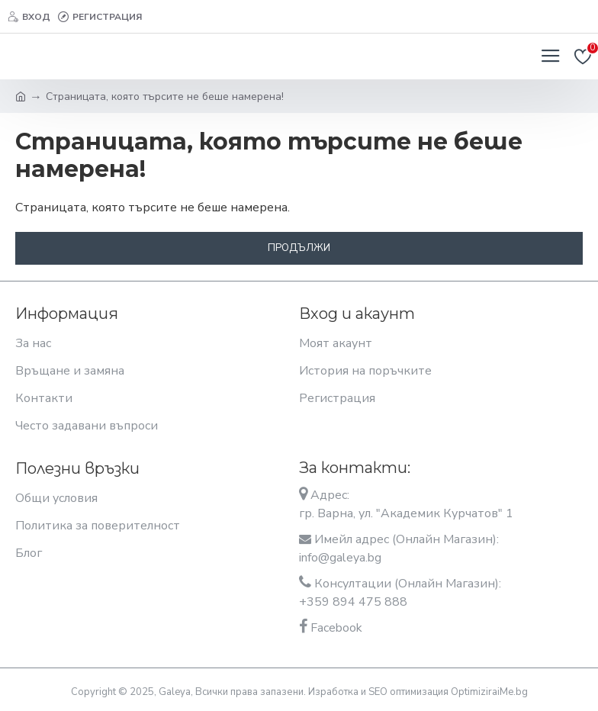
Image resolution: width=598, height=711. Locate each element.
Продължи (299, 248)
